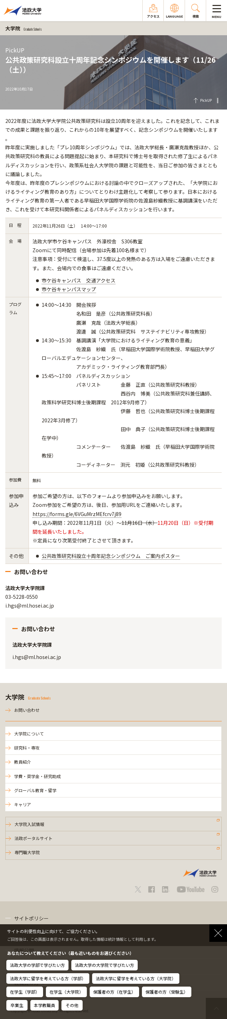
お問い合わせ (27, 710)
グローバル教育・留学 (35, 790)
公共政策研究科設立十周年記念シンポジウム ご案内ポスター (111, 555)
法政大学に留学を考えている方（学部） (48, 978)
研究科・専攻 (27, 748)
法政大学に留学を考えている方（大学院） (136, 978)
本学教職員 (44, 1005)
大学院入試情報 (29, 824)
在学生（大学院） (66, 992)
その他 (72, 1005)
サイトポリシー (31, 918)
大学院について (29, 734)
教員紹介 (22, 762)
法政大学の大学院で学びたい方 (104, 965)
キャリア (22, 804)
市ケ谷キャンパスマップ (69, 289)
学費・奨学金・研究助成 (37, 776)
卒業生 (17, 1005)
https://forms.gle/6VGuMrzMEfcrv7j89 (76, 513)
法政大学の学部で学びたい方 (37, 965)
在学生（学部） (25, 992)
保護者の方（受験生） (166, 992)
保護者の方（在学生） (114, 992)
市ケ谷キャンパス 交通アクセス (78, 280)
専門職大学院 (27, 852)
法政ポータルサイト (33, 838)
